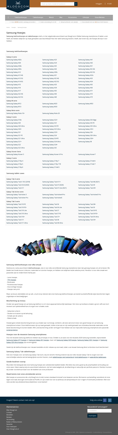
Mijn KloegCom (11, 410)
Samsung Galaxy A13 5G (14, 78)
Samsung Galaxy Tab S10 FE (16, 204)
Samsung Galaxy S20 (13, 123)
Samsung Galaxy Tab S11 (15, 220)
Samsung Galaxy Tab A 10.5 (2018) (18, 182)
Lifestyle (86, 17)
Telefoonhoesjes (21, 17)
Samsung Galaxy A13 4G (14, 75)
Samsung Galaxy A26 (49, 69)
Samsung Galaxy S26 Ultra (87, 135)
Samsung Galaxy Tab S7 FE (51, 214)
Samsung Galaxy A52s (85, 75)
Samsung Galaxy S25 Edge (87, 120)
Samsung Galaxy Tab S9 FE (87, 210)
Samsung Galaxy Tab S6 (50, 204)
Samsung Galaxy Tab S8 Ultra (52, 223)
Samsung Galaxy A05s (13, 69)
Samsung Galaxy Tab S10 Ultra (17, 214)
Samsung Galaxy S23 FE (50, 126)
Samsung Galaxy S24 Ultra (51, 142)
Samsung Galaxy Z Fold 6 (86, 161)
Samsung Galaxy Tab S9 (86, 207)
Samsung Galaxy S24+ (50, 145)
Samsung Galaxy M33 (49, 107)
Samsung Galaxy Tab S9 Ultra (88, 217)
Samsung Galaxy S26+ (85, 138)
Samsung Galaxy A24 (49, 63)
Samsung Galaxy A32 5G (50, 81)
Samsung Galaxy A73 (85, 97)
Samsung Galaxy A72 (85, 94)
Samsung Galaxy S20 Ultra (15, 126)
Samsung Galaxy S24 (49, 135)
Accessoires (72, 17)
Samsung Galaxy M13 (13, 107)
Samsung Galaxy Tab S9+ (87, 220)
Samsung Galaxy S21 (13, 132)
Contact (9, 412)
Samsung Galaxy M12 (13, 104)
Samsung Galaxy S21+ (14, 142)
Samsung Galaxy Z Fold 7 (86, 164)
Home (8, 27)
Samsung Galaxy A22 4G (14, 94)
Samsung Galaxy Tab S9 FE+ (88, 214)
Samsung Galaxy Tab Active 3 (16, 195)
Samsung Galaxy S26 (85, 132)
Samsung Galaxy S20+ (14, 129)
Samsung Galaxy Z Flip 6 (14, 167)
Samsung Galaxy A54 (85, 81)
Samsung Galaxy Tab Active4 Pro (53, 195)
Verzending (10, 419)
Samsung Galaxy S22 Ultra (15, 148)
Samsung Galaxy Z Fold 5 (50, 167)
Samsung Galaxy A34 (49, 88)
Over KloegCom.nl (12, 429)
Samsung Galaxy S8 (85, 142)
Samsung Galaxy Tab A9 (86, 185)
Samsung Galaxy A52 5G (86, 72)
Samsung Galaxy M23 (49, 104)
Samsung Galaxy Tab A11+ (51, 182)
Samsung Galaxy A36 (49, 94)
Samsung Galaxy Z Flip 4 (14, 161)
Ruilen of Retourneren (14, 422)
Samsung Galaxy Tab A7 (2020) (53, 185)
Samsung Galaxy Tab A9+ (87, 188)
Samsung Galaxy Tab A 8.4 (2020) (17, 185)
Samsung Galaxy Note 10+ (15, 113)
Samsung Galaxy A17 (13, 91)
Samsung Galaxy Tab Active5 (52, 198)
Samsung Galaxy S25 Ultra (87, 126)
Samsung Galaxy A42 (85, 63)
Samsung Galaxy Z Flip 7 (50, 161)
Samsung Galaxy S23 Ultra (51, 129)
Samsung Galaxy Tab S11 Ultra (17, 223)
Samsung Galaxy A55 (85, 85)
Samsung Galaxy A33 (49, 85)
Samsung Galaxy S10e (13, 120)
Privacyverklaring (107, 432)
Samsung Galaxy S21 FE (14, 135)
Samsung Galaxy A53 (85, 78)
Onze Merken (100, 17)
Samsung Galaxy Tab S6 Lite (52, 207)
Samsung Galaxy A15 (13, 85)
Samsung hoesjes (22, 27)
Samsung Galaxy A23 (49, 60)
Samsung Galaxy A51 (85, 66)
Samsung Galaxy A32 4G (50, 78)
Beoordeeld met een (95, 22)
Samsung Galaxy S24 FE (50, 138)
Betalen (9, 417)
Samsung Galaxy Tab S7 (50, 210)
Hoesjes (14, 27)
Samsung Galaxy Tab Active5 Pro (89, 195)
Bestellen (9, 415)
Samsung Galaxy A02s (13, 60)
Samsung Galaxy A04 (13, 63)
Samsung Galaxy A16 (13, 88)
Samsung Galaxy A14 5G (14, 81)
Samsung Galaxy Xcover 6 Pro (52, 154)
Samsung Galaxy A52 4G (86, 69)
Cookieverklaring (97, 432)
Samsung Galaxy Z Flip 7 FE (51, 164)
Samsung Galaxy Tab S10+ (15, 217)
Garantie (9, 424)
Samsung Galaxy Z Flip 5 (14, 164)
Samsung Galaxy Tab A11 (15, 188)
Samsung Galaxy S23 (49, 123)
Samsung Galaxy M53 (85, 104)
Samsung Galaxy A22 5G (14, 97)
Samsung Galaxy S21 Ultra (15, 138)
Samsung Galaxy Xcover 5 (15, 154)
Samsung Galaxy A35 (49, 91)
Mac (61, 17)
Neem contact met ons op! (23, 400)
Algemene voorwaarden (85, 432)
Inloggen (99, 4)
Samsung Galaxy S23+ (50, 132)
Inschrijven (92, 416)
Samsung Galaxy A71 (85, 91)
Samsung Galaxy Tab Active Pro (17, 198)
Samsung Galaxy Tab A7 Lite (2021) (54, 188)
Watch (51, 17)
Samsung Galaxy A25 (49, 66)
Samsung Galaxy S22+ (50, 120)
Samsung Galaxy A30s (49, 72)
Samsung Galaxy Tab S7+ (51, 217)
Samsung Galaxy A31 (49, 75)
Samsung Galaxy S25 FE (86, 123)
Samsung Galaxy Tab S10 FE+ (16, 207)
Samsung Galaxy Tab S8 (50, 220)
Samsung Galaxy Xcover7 (87, 154)
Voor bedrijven (11, 427)
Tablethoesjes (38, 17)
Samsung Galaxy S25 (49, 148)
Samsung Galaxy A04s (13, 66)
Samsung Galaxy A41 (85, 60)
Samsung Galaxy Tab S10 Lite (16, 210)
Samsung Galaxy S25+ (85, 129)
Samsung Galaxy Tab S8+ (87, 204)
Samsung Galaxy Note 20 (51, 113)
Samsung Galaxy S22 (13, 145)
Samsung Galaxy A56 (85, 88)
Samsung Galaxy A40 (49, 97)
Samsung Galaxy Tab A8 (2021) (89, 182)
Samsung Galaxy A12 (13, 72)
